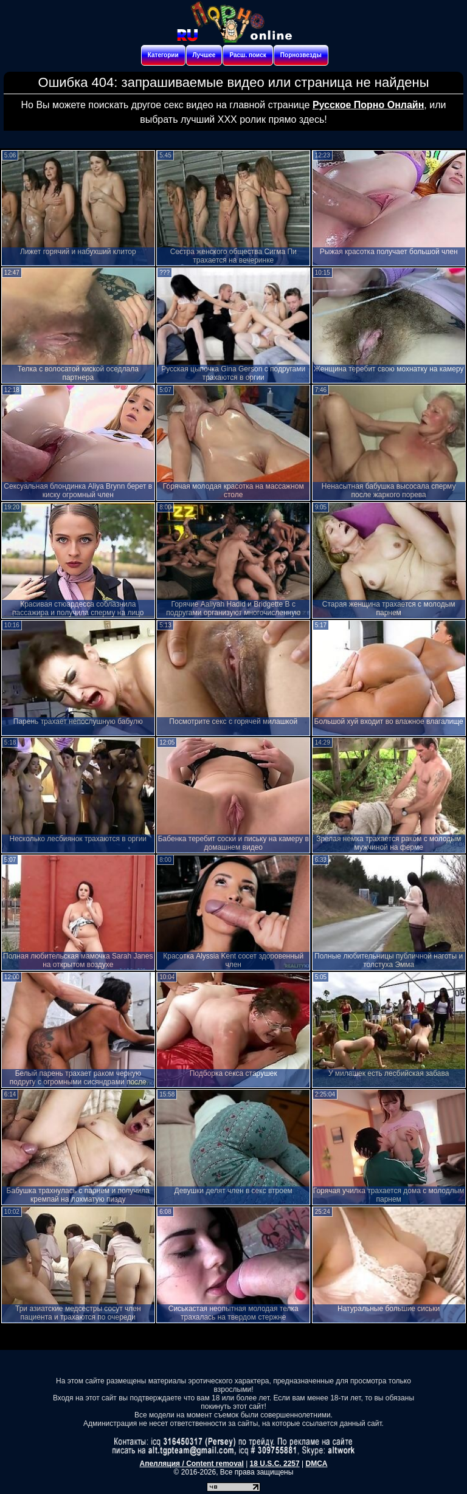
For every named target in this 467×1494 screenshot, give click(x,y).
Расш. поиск (247, 55)
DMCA (316, 1463)
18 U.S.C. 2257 (275, 1463)
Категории (163, 55)
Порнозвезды (301, 55)
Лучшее (204, 55)
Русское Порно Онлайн (368, 105)
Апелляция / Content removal (192, 1463)
